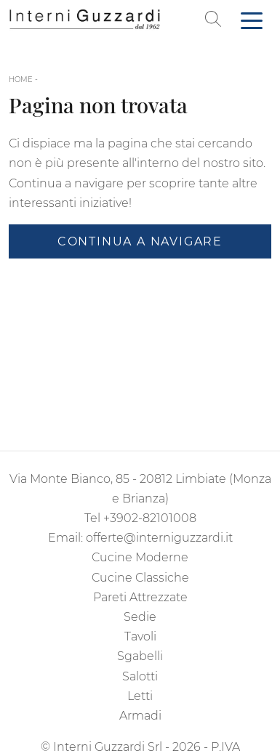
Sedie (140, 617)
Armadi (140, 716)
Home (21, 79)
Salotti (140, 676)
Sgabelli (140, 656)
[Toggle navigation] (251, 19)
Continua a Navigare (140, 241)
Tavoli (140, 636)
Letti (140, 696)
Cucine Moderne (140, 557)
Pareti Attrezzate (140, 597)
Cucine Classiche (140, 578)
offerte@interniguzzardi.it (159, 538)
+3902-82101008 (149, 518)
